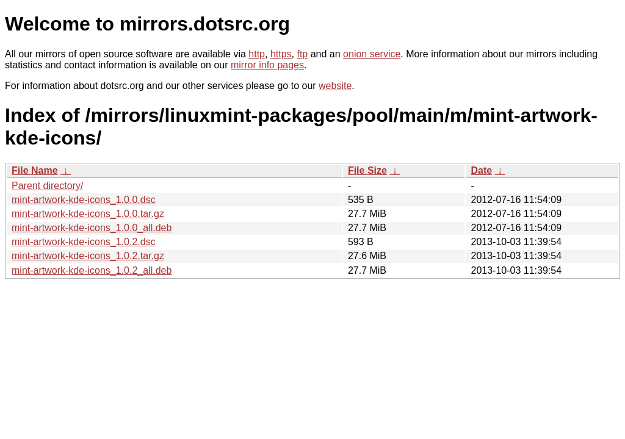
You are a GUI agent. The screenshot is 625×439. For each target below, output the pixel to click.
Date (481, 170)
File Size (367, 170)
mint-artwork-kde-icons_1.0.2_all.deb (92, 270)
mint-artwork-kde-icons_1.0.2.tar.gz (88, 256)
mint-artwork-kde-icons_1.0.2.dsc (84, 242)
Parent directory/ (47, 185)
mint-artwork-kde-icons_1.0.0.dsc (84, 200)
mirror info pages (267, 65)
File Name (35, 170)
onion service (371, 54)
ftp (302, 54)
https (281, 54)
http (256, 54)
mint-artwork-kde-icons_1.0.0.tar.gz (88, 214)
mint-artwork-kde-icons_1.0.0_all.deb (92, 228)
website (335, 85)
